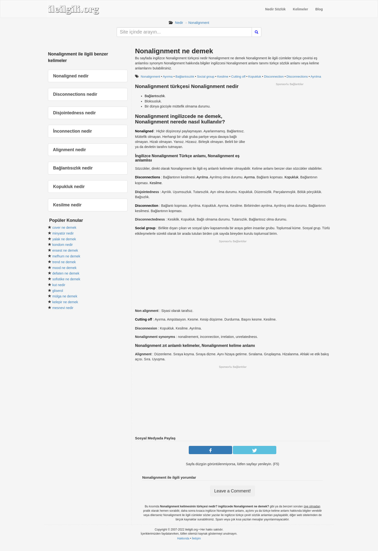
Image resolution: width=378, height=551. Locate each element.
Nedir (179, 23)
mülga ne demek (64, 296)
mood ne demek (64, 268)
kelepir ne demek (65, 302)
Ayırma (168, 76)
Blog (319, 9)
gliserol (57, 291)
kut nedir (58, 285)
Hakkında (183, 538)
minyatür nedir (63, 233)
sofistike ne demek (66, 279)
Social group (205, 76)
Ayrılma (315, 76)
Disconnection (274, 76)
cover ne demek (64, 227)
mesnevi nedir (62, 308)
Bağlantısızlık (185, 76)
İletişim (196, 538)
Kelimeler (300, 9)
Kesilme (222, 76)
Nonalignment (198, 23)
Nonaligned (144, 131)
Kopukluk (254, 76)
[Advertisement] (289, 120)
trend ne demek (64, 262)
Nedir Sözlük (275, 9)
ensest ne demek (65, 250)
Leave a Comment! (232, 491)
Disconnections (297, 76)
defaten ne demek (65, 273)
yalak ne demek (64, 239)
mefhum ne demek (66, 256)
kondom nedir (62, 245)
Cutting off (238, 76)
